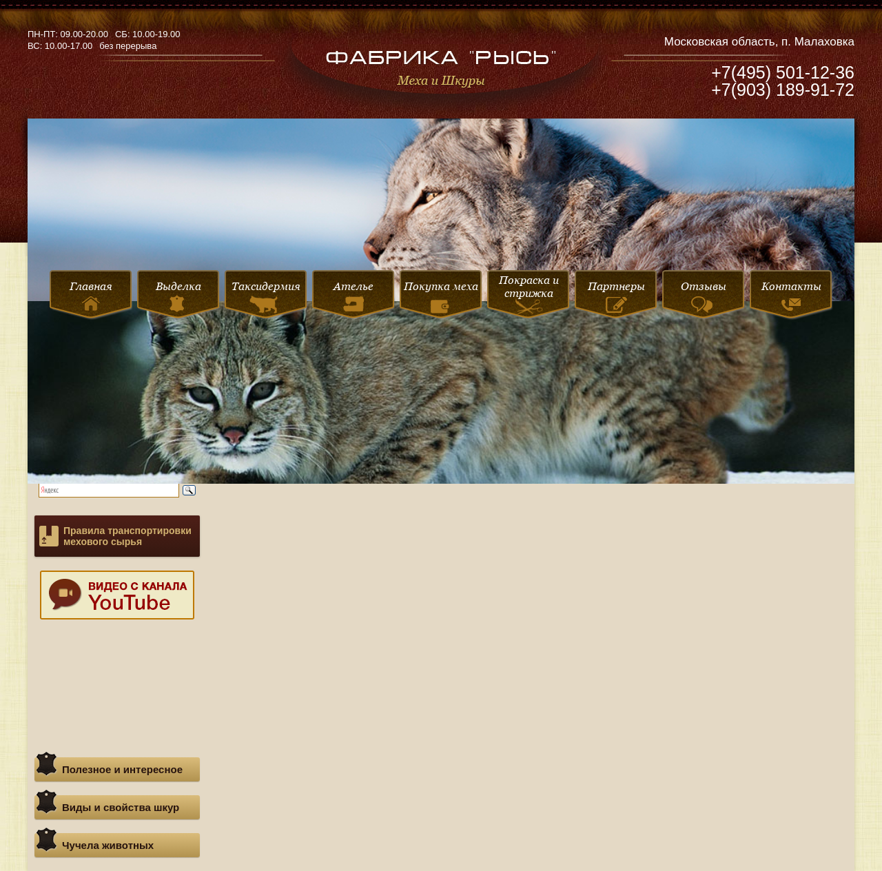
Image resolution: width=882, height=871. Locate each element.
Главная (91, 295)
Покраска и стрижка (529, 296)
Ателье (353, 295)
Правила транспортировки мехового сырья (127, 536)
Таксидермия (266, 297)
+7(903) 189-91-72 (782, 89)
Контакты (791, 295)
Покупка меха (441, 299)
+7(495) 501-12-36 (782, 72)
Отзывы (703, 296)
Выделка (178, 296)
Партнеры (616, 296)
